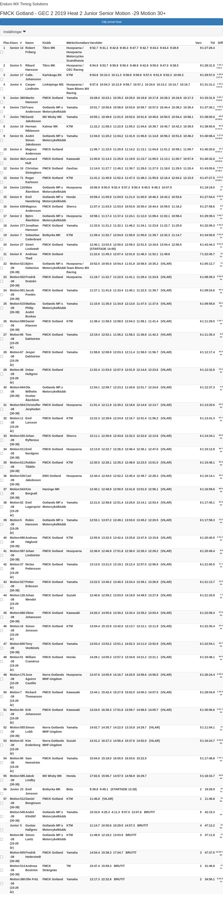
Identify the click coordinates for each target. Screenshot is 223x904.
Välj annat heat (111, 22)
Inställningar (14, 32)
